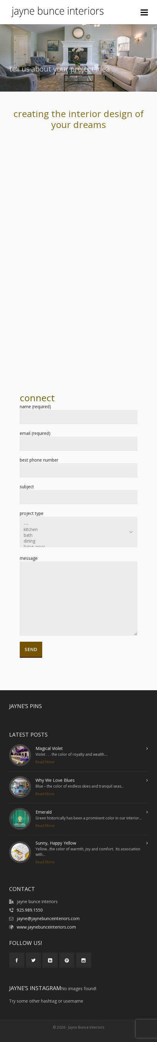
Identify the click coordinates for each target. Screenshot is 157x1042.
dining (78, 541)
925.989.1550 (30, 910)
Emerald (44, 812)
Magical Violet (49, 748)
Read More (45, 762)
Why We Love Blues (55, 780)
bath (78, 535)
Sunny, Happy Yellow (56, 843)
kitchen (78, 529)
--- (78, 523)
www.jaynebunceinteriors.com (46, 927)
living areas (78, 547)
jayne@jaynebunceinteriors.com (48, 918)
